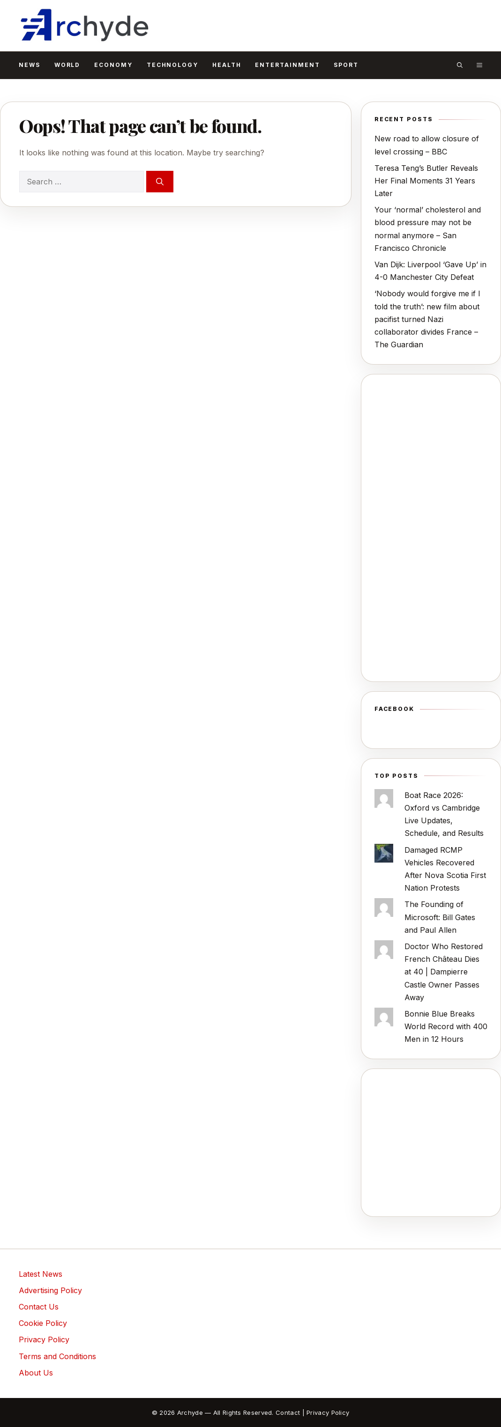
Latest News (40, 1274)
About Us (36, 1372)
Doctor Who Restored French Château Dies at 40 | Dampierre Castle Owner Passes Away (443, 972)
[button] (460, 65)
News (29, 64)
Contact (288, 1412)
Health (226, 64)
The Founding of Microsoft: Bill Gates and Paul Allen (439, 917)
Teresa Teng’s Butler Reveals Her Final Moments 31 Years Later (426, 180)
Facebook (394, 708)
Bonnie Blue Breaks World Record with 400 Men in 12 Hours (445, 1026)
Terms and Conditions (57, 1356)
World (67, 64)
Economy (113, 64)
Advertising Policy (50, 1290)
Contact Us (39, 1306)
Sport (346, 64)
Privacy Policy (44, 1339)
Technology (172, 64)
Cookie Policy (43, 1323)
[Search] (159, 181)
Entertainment (287, 64)
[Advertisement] (430, 528)
